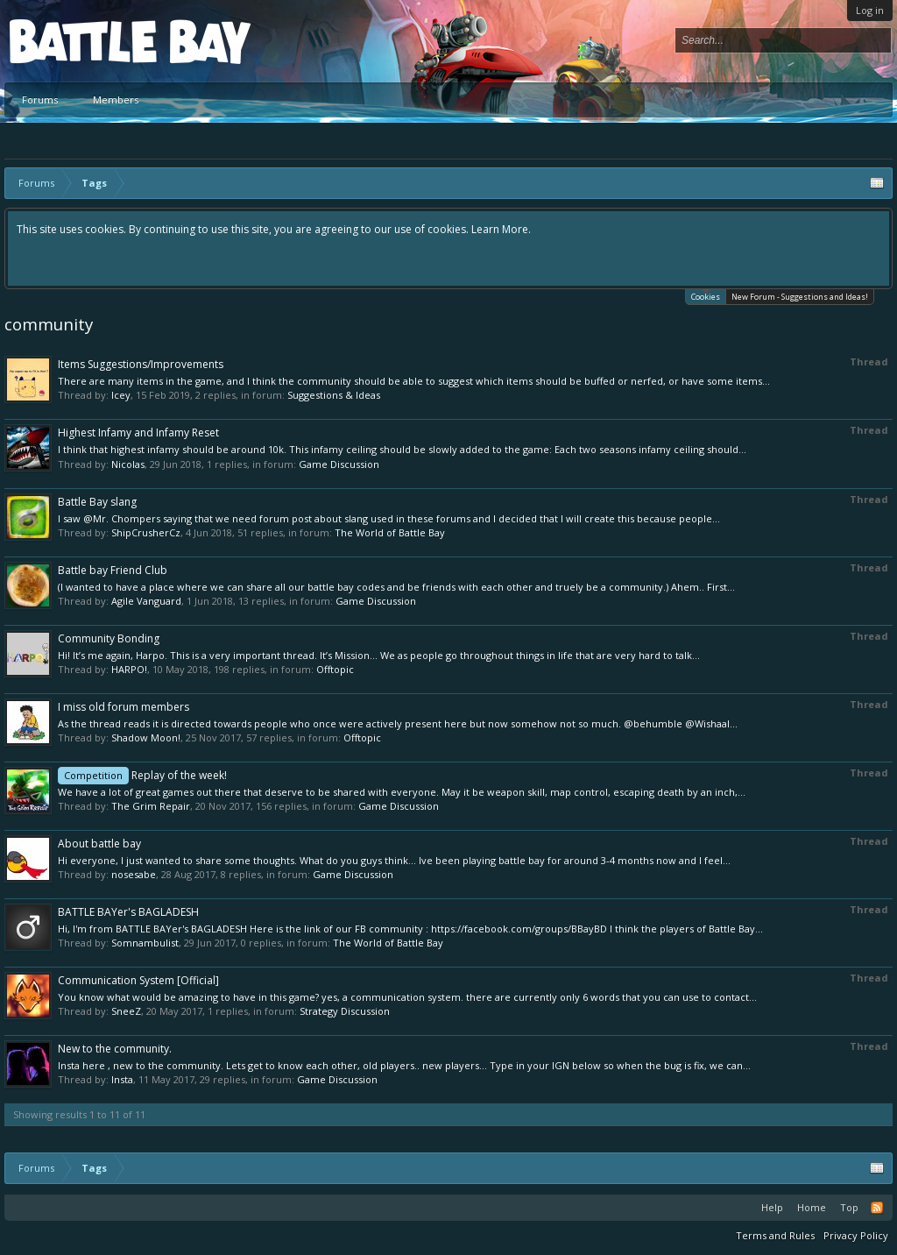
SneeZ (126, 1010)
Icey (121, 394)
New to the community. (115, 1048)
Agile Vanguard (146, 600)
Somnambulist (145, 942)
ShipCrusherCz (145, 532)
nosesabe (133, 874)
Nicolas (128, 464)
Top (849, 1207)
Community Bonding (108, 638)
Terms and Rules (775, 1235)
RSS (877, 1208)
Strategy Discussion (345, 1010)
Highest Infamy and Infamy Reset (138, 432)
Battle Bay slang (97, 501)
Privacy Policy (855, 1235)
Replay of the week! (142, 775)
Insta (122, 1079)
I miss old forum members (123, 706)
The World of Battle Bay (390, 532)
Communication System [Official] (138, 980)
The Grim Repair (150, 805)
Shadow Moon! (145, 737)
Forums (40, 99)
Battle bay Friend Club (112, 570)
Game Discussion (339, 464)
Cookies (705, 295)
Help (772, 1207)
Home (811, 1207)
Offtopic (335, 669)
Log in (870, 10)
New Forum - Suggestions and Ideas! (799, 296)
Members (115, 99)
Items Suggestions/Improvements (140, 364)
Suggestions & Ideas (333, 394)
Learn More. (501, 229)
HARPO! (129, 669)
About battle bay (99, 843)
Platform (73, 41)
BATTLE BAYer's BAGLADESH (128, 911)
